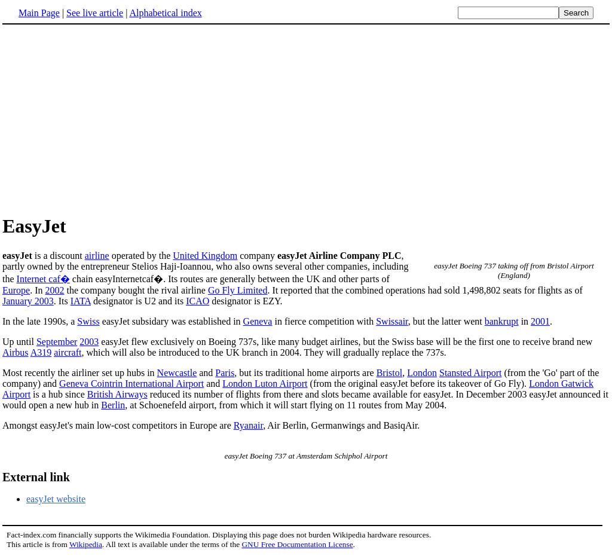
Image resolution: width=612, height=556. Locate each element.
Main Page (39, 13)
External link (36, 477)
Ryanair (248, 425)
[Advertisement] (306, 119)
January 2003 (28, 301)
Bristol (390, 373)
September (56, 342)
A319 (41, 352)
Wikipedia (85, 544)
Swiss (88, 321)
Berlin (113, 405)
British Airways (117, 394)
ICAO (197, 301)
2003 (89, 342)
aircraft (67, 352)
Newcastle (177, 373)
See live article (94, 13)
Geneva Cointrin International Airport (131, 383)
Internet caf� (43, 279)
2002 (55, 290)
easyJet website (55, 499)
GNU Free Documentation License (297, 544)
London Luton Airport (264, 383)
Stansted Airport (470, 373)
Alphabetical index (165, 13)
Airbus (15, 352)
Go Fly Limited (238, 290)
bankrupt (502, 321)
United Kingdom (205, 255)
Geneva (258, 321)
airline (97, 255)
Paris (224, 373)
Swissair (392, 321)
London (422, 373)
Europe (16, 290)
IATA (81, 301)
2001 (540, 321)
